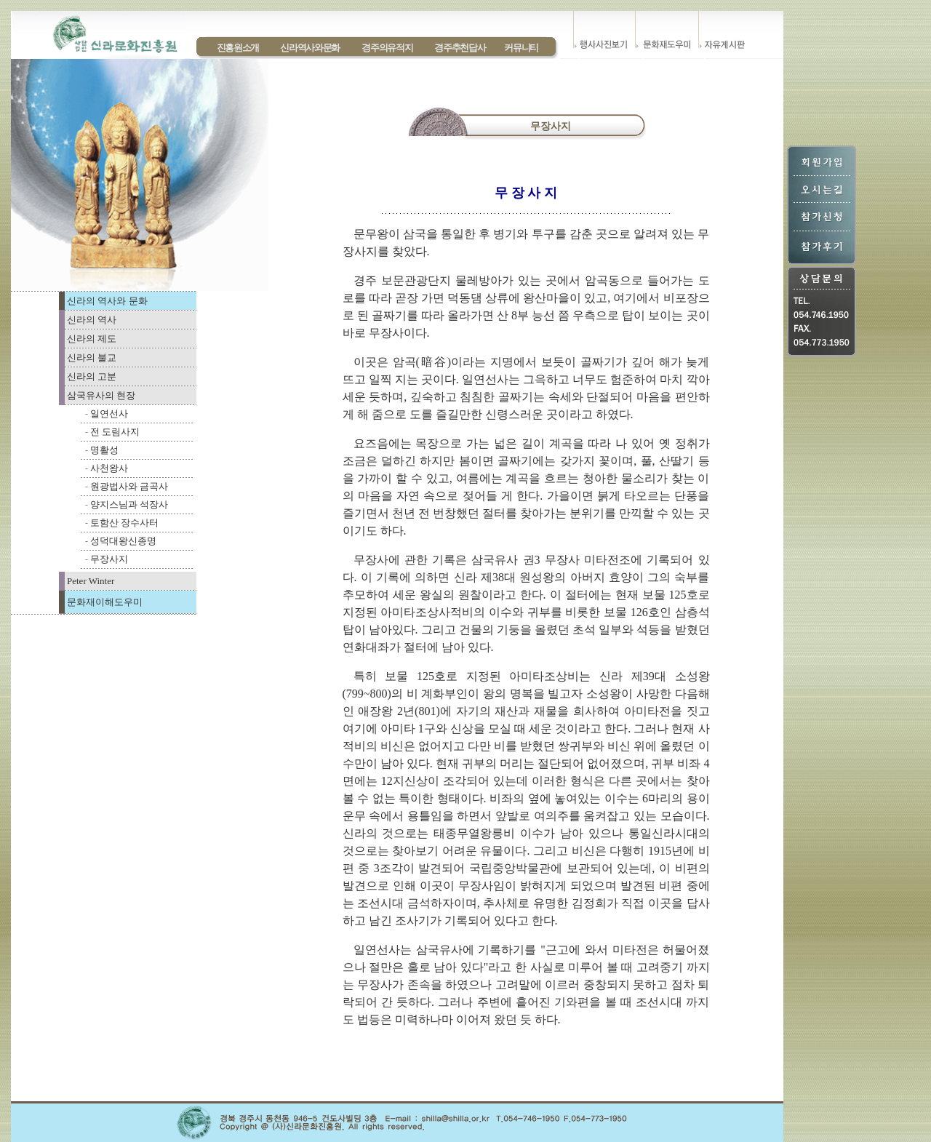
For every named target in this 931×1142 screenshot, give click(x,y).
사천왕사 (109, 468)
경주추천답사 (459, 47)
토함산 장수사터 (124, 522)
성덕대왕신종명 (123, 540)
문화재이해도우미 (105, 601)
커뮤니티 (521, 47)
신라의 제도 (91, 338)
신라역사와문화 (310, 47)
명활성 (104, 449)
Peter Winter (90, 580)
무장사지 (109, 559)
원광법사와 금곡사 (129, 486)
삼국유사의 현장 (101, 395)
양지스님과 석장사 (129, 504)
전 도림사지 (115, 431)
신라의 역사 (91, 319)
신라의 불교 (91, 357)
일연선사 (109, 413)
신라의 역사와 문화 (107, 300)
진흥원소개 (238, 47)
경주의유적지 (386, 47)
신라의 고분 (91, 376)
